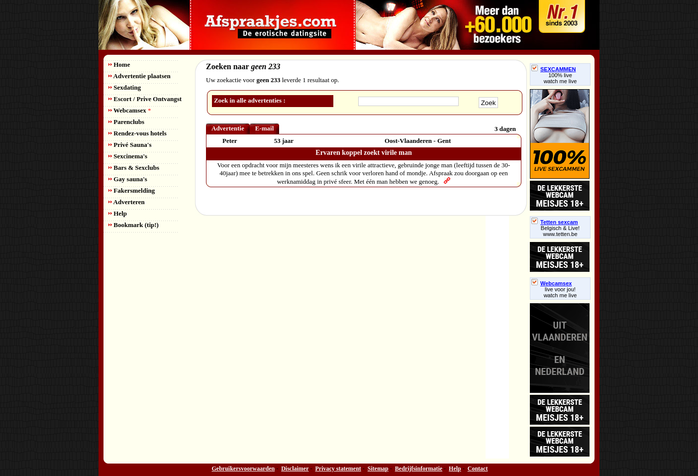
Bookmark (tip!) (133, 225)
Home (119, 64)
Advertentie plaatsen (139, 76)
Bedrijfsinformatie (418, 468)
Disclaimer (294, 468)
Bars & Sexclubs (133, 167)
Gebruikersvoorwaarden (243, 468)
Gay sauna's (127, 179)
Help (117, 213)
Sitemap (378, 468)
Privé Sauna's (129, 144)
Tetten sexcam (554, 222)
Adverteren (126, 202)
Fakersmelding (131, 190)
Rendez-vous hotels (137, 133)
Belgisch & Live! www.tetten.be (560, 231)
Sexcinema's (127, 156)
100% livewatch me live (560, 78)
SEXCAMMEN (553, 69)
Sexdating (124, 87)
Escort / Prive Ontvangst (145, 99)
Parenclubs (126, 121)
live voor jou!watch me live (560, 292)
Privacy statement (338, 468)
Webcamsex (129, 110)
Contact (478, 468)
